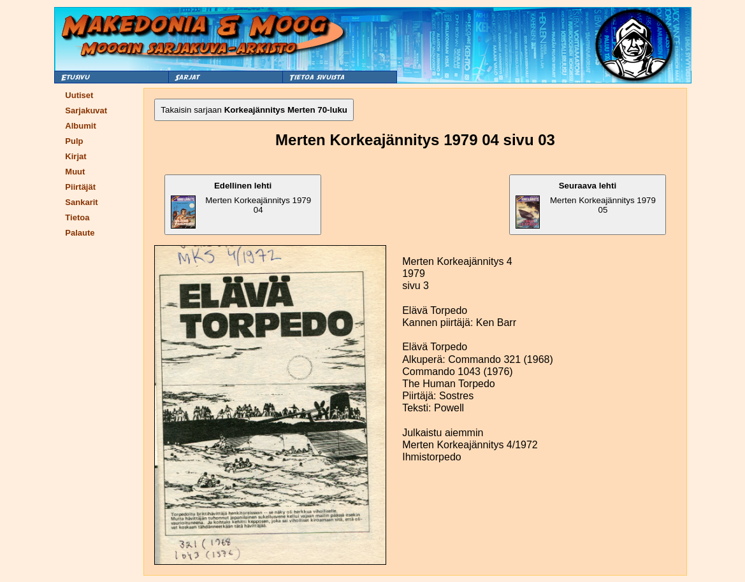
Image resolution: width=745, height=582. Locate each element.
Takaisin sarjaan (254, 110)
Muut (75, 171)
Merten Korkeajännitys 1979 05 (586, 205)
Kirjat (75, 156)
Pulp (74, 141)
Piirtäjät (80, 187)
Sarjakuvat (86, 110)
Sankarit (81, 202)
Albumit (80, 126)
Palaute (79, 233)
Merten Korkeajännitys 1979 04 (241, 205)
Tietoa (77, 217)
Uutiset (79, 95)
